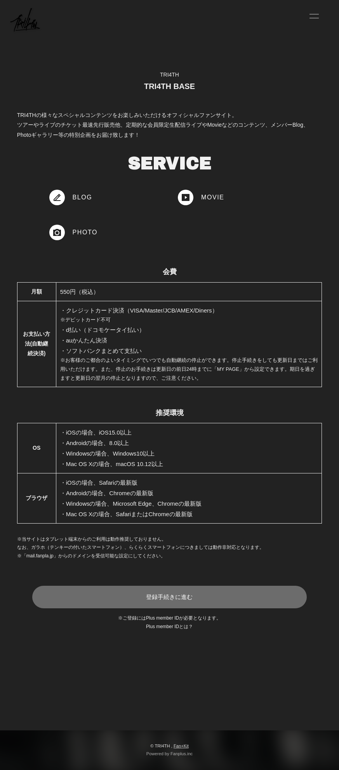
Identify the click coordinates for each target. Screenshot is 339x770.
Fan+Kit (181, 746)
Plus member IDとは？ (169, 626)
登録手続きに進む (169, 597)
